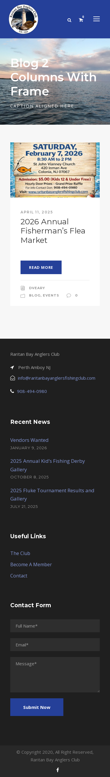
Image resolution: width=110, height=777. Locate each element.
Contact (18, 575)
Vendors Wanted (29, 440)
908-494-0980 (32, 391)
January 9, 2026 (28, 447)
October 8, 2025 (29, 477)
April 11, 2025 (37, 212)
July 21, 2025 (24, 506)
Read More (41, 267)
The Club (20, 553)
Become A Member (31, 564)
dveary (37, 288)
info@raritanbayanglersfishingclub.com (56, 378)
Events (51, 295)
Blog (34, 295)
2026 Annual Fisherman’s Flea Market (53, 231)
